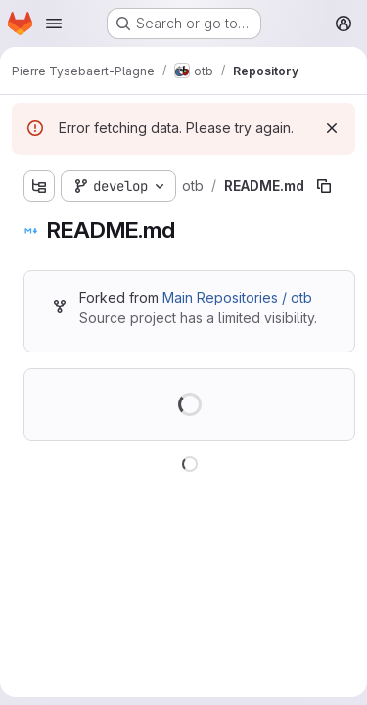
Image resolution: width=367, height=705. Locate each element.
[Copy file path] (324, 186)
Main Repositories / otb (237, 297)
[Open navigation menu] (53, 23)
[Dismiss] (332, 128)
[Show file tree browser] (39, 186)
